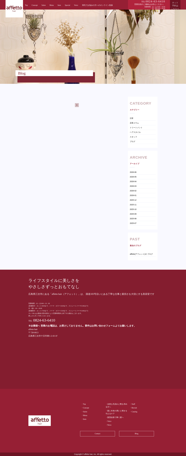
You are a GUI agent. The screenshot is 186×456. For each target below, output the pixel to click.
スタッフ (133, 137)
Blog (136, 434)
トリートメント (136, 128)
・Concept (85, 408)
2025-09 (133, 214)
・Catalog (133, 412)
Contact (97, 434)
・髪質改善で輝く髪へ (115, 417)
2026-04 (133, 181)
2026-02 (133, 191)
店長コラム (134, 123)
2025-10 (133, 209)
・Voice (108, 421)
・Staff (132, 404)
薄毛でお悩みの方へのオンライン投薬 (97, 5)
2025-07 (133, 223)
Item (59, 5)
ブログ (132, 141)
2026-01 (133, 195)
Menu (51, 5)
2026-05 (133, 177)
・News (108, 425)
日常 (131, 118)
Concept (35, 5)
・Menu (84, 415)
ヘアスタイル (135, 132)
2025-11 (133, 205)
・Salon (84, 412)
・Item (83, 419)
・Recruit (133, 408)
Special (67, 5)
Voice (76, 5)
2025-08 (133, 219)
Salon (43, 5)
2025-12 (133, 200)
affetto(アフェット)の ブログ (141, 254)
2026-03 (133, 186)
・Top (83, 404)
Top (26, 5)
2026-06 (133, 172)
